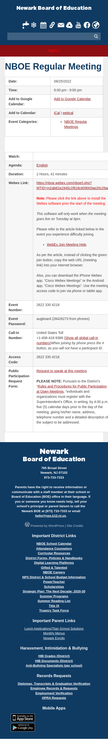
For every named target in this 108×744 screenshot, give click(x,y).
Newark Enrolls (54, 638)
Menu (53, 50)
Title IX (54, 606)
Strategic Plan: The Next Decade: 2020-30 (54, 591)
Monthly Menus (54, 633)
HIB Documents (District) (54, 661)
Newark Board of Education (54, 8)
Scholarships (54, 587)
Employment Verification (54, 693)
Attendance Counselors (54, 548)
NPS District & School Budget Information (54, 577)
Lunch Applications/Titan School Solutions (54, 628)
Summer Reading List (54, 601)
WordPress (56, 526)
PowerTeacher (54, 582)
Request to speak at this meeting (62, 371)
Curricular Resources (54, 553)
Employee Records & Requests (54, 688)
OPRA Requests (54, 698)
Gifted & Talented (54, 567)
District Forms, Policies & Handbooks (54, 558)
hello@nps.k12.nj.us (50, 516)
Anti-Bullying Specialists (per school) (54, 665)
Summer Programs (54, 596)
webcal (68, 113)
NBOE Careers (54, 572)
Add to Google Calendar (72, 99)
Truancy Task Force (54, 610)
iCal (57, 113)
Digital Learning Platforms (54, 563)
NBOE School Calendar (54, 543)
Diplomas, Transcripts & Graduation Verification (54, 683)
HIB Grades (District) (54, 656)
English (42, 165)
